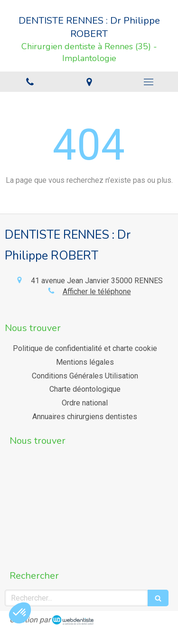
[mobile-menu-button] (148, 81)
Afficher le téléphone (97, 291)
